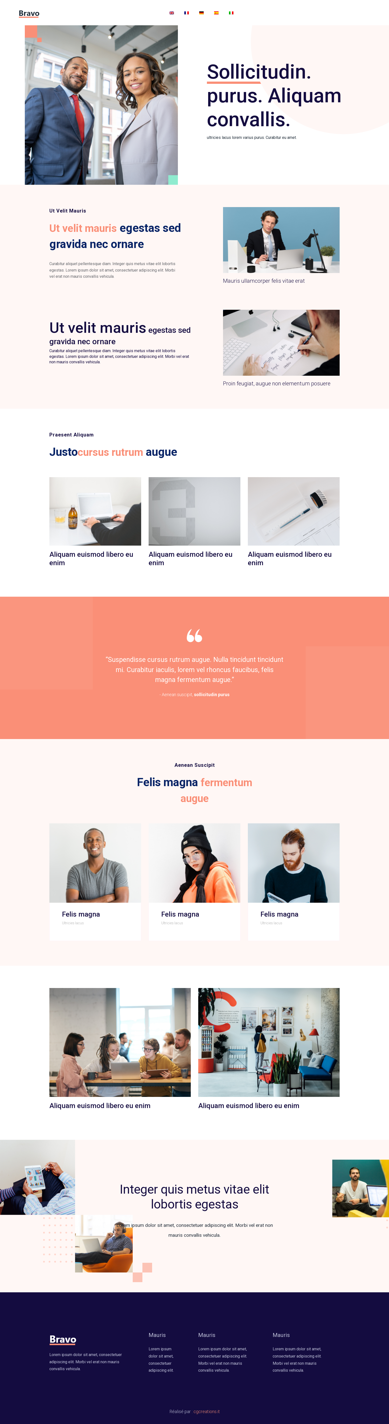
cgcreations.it (207, 1411)
